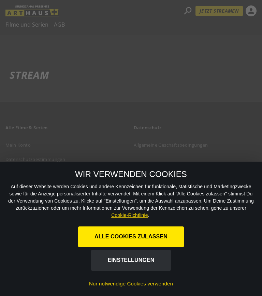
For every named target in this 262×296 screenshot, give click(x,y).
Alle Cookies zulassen (131, 236)
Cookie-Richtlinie (129, 215)
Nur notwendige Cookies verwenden (131, 283)
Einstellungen (130, 260)
